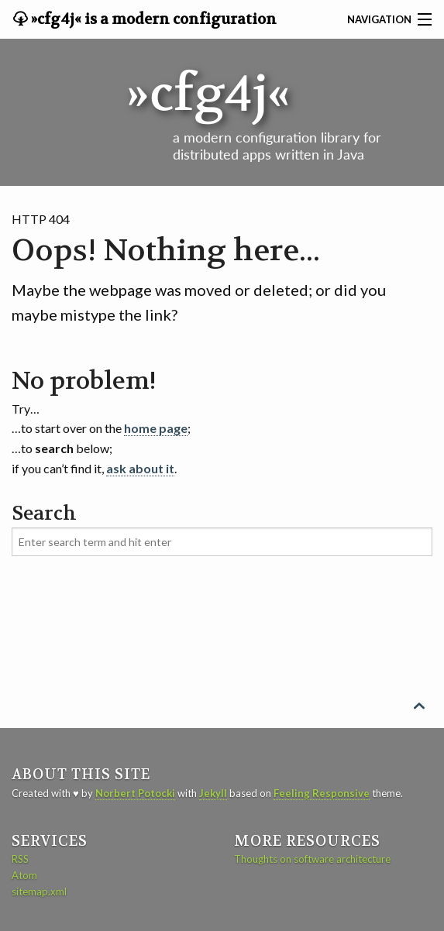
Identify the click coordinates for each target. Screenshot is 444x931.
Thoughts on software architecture (312, 859)
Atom (24, 875)
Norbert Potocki (135, 793)
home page (156, 428)
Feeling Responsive (322, 793)
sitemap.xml (39, 891)
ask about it (140, 468)
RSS (20, 859)
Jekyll (213, 793)
